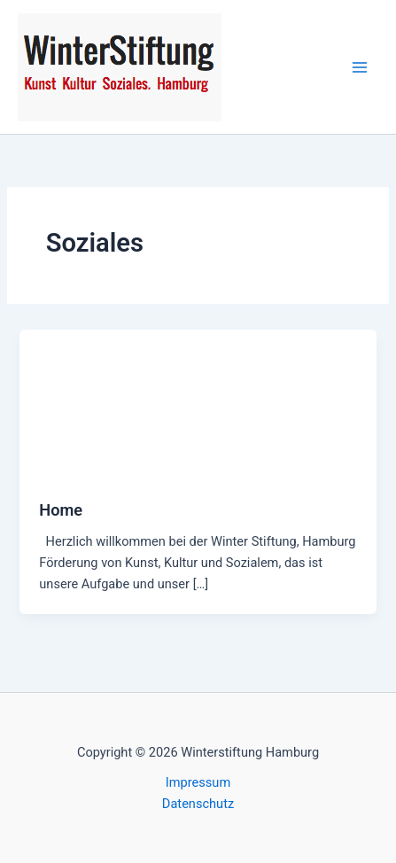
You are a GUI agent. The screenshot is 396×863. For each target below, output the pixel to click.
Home (60, 510)
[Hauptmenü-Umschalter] (359, 67)
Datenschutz (198, 804)
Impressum (198, 782)
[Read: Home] (197, 404)
